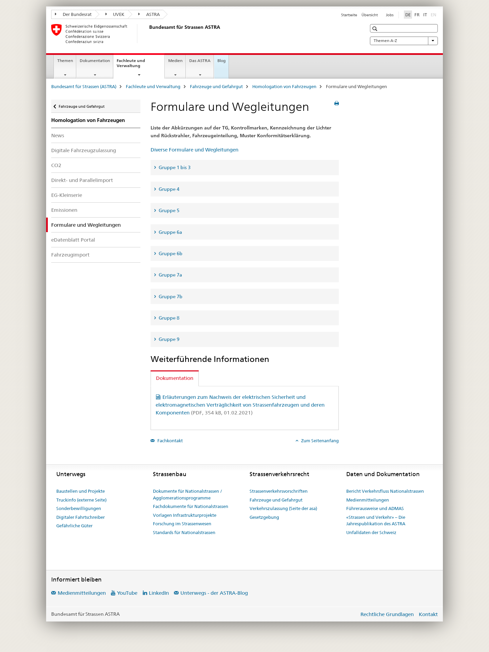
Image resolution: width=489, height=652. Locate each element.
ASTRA (149, 14)
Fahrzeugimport (70, 254)
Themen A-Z (404, 40)
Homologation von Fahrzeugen (284, 86)
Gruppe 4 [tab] (168, 189)
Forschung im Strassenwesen (182, 523)
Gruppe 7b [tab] (170, 296)
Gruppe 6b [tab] (170, 253)
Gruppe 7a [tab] (170, 275)
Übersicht (369, 15)
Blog (221, 60)
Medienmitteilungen (367, 500)
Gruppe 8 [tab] (168, 318)
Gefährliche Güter (74, 525)
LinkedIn (159, 593)
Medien (175, 60)
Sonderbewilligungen (78, 508)
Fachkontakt (169, 440)
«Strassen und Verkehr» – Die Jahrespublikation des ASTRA (375, 520)
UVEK (115, 14)
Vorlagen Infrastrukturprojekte (184, 515)
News (57, 135)
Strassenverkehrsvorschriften (279, 491)
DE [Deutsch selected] (408, 14)
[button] (375, 28)
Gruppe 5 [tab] (168, 210)
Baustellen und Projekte (80, 491)
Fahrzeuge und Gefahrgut (216, 86)
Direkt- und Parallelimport (82, 180)
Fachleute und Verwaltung (136, 65)
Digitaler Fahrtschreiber (80, 517)
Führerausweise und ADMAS (375, 508)
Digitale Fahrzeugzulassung (83, 150)
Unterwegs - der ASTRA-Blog (214, 593)
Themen (65, 60)
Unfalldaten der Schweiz (371, 532)
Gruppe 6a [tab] (170, 232)
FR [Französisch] (416, 14)
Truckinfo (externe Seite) (81, 500)
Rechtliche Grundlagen (387, 614)
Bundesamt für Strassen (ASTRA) (83, 86)
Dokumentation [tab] (174, 378)
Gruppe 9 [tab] (168, 339)
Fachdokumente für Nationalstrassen (190, 506)
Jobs (389, 15)
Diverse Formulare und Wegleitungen (194, 149)
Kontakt (428, 614)
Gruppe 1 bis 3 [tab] (174, 167)
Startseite (349, 15)
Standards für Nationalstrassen (184, 532)
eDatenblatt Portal (73, 240)
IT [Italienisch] (425, 14)
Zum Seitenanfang (319, 440)
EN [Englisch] (434, 14)
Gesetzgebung (264, 517)
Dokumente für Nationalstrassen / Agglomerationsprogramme (187, 494)
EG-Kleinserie (66, 195)
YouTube (127, 593)
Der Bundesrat (73, 14)
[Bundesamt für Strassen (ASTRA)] (147, 33)
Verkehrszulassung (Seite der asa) (283, 508)
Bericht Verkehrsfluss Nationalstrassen (385, 491)
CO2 (56, 165)
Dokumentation (95, 60)
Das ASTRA (200, 60)
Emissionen (64, 210)
